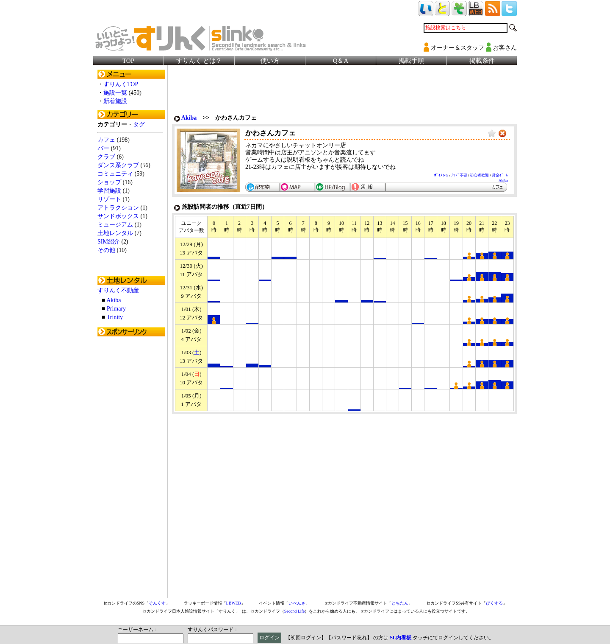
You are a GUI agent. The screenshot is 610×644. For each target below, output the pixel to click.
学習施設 (109, 191)
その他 (106, 250)
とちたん (399, 603)
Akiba (113, 300)
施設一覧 (115, 93)
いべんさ (296, 603)
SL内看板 (400, 638)
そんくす (157, 603)
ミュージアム (115, 224)
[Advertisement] (131, 468)
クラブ (106, 157)
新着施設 (115, 101)
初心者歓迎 (479, 175)
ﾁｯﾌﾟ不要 (459, 175)
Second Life (294, 611)
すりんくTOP (120, 84)
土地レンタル (115, 233)
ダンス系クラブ (118, 165)
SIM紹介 (108, 241)
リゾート (109, 199)
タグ (139, 124)
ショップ (109, 182)
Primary (116, 308)
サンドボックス (118, 216)
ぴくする (494, 603)
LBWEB (233, 603)
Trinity (115, 317)
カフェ (106, 140)
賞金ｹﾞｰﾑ (500, 175)
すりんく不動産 (118, 290)
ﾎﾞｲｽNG (441, 175)
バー (103, 148)
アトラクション (118, 207)
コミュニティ (115, 174)
